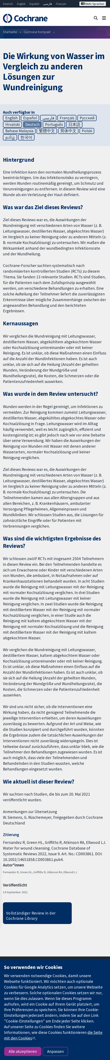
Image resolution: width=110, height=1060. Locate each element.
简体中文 (68, 130)
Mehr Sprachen (92, 4)
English (21, 4)
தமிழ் (10, 137)
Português (54, 124)
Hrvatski (12, 124)
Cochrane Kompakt (37, 32)
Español (34, 4)
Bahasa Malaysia (19, 130)
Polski (87, 130)
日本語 (74, 124)
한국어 (26, 137)
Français (61, 4)
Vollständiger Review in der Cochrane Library (31, 915)
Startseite (10, 32)
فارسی (47, 4)
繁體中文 (47, 130)
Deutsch (8, 4)
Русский (87, 117)
